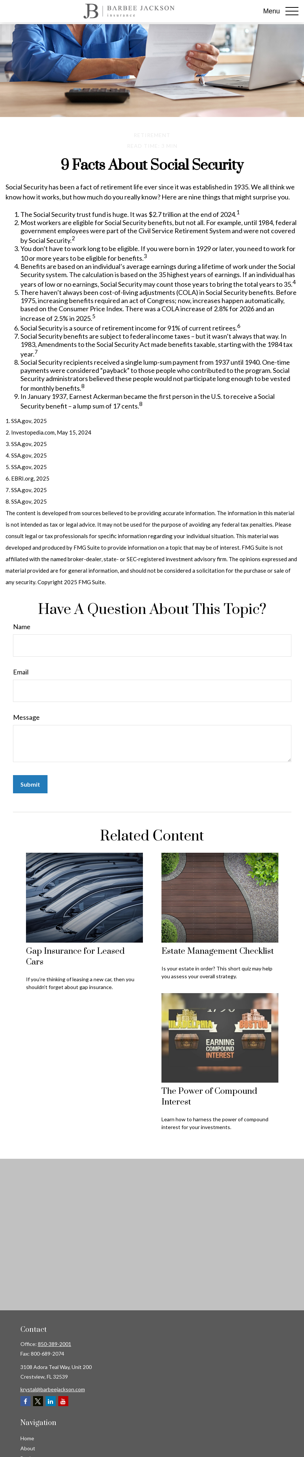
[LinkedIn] (51, 1401)
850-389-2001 (54, 1344)
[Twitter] (38, 1401)
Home (27, 1438)
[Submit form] (30, 784)
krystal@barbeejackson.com (52, 1389)
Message (26, 717)
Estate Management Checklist (217, 951)
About (27, 1448)
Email (21, 672)
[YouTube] (63, 1401)
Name (21, 626)
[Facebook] (25, 1401)
